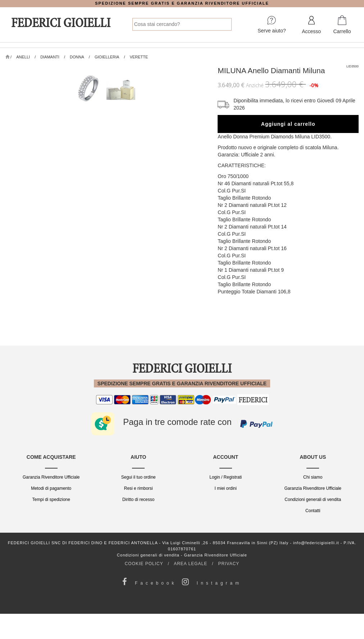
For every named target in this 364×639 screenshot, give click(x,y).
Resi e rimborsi (138, 488)
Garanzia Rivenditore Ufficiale (51, 477)
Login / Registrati (225, 477)
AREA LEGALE (190, 563)
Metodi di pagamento (51, 488)
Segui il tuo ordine (138, 477)
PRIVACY (229, 563)
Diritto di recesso (138, 499)
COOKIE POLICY (144, 563)
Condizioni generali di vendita (313, 499)
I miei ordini (226, 488)
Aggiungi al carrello (288, 124)
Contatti (312, 510)
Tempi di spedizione (51, 499)
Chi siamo (312, 477)
